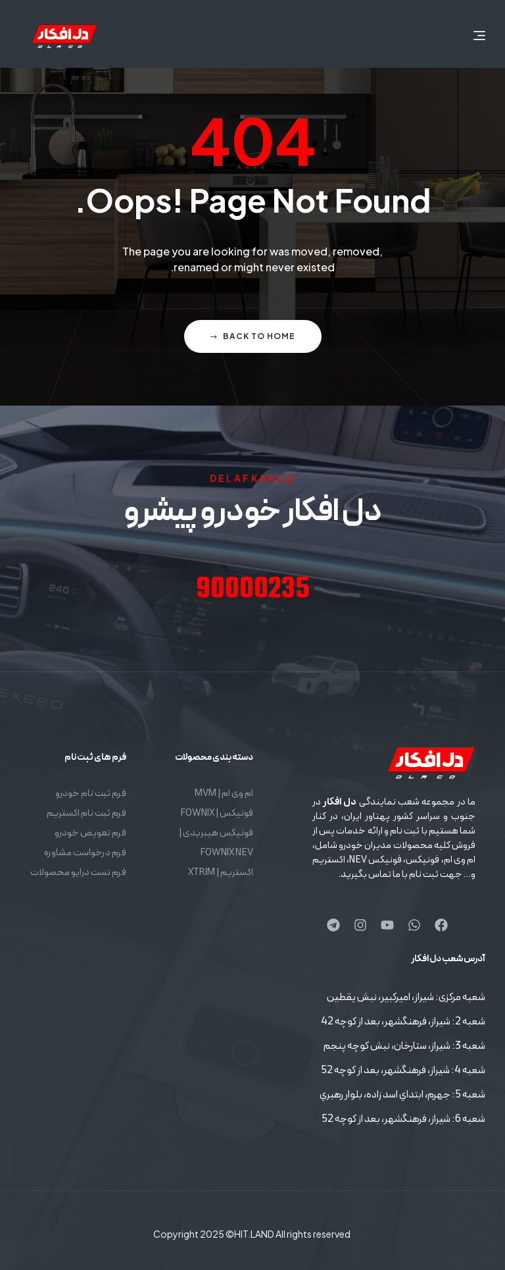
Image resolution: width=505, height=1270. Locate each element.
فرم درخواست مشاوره (85, 852)
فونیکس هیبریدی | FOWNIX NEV (216, 843)
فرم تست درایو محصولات (78, 872)
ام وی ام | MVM (224, 793)
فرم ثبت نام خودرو (90, 793)
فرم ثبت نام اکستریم (86, 813)
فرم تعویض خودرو (90, 833)
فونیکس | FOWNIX (216, 813)
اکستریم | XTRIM (220, 872)
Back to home (252, 336)
